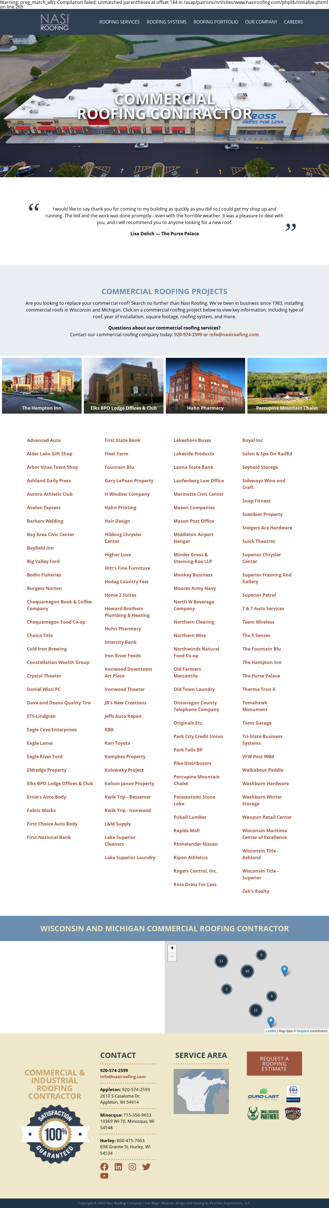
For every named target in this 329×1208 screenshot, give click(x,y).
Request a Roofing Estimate (274, 1063)
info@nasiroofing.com (234, 334)
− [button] (172, 957)
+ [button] (172, 948)
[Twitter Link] (148, 1169)
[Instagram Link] (134, 1169)
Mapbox (303, 1031)
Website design (173, 1203)
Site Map (151, 1203)
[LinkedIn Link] (120, 1169)
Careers (293, 22)
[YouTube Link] (106, 1178)
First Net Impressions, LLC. (230, 1203)
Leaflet (271, 1031)
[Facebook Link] (106, 1169)
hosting (198, 1203)
